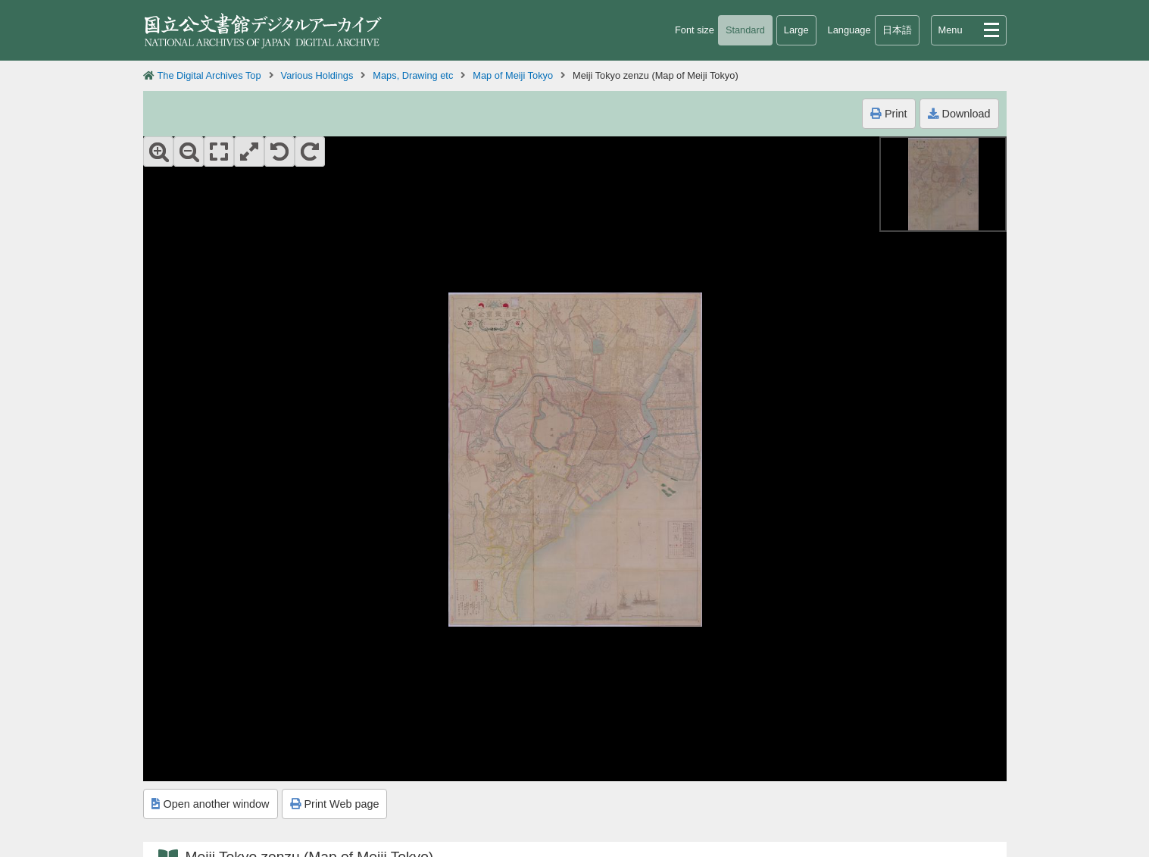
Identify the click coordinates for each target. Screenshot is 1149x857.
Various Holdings (317, 75)
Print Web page (334, 804)
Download (959, 114)
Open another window (210, 804)
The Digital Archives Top (209, 75)
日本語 (897, 30)
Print (888, 114)
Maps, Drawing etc (413, 75)
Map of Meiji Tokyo (513, 75)
